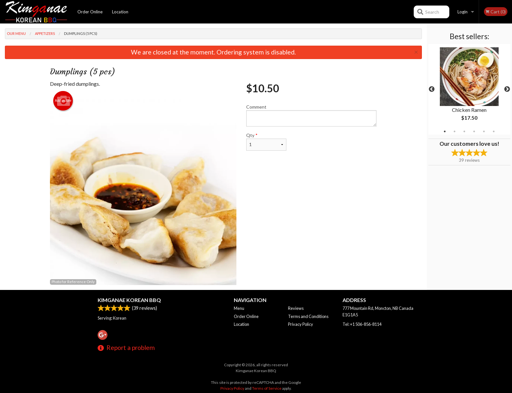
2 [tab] (454, 131)
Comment (311, 115)
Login (462, 11)
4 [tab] (474, 131)
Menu (239, 308)
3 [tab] (464, 131)
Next (507, 89)
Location (120, 11)
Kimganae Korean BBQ (129, 300)
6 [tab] (493, 131)
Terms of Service (266, 388)
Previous (431, 89)
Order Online (90, 11)
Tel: (362, 324)
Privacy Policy (300, 324)
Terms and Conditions (308, 316)
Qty (266, 141)
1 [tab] (444, 131)
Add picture (63, 101)
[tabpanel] (469, 89)
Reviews (296, 308)
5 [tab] (484, 131)
